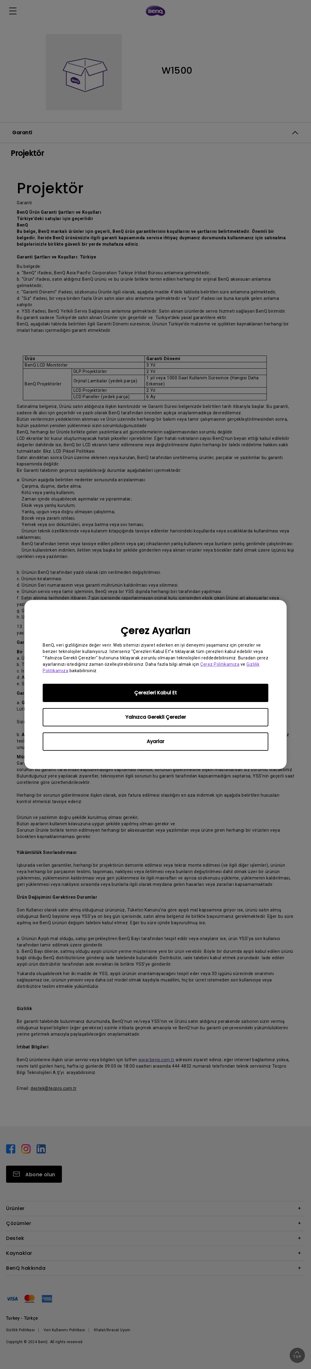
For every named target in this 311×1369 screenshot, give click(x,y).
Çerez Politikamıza (219, 664)
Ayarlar (155, 741)
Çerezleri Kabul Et (155, 692)
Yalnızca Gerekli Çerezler (155, 717)
